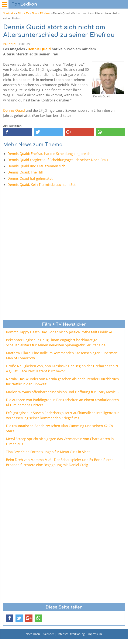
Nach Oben (33, 634)
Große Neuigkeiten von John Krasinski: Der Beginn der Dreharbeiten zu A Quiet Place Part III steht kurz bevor (62, 368)
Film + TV (23, 13)
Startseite (9, 13)
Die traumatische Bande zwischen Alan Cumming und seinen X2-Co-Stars (60, 428)
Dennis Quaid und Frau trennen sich (36, 166)
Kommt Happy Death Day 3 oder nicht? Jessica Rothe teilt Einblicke (59, 332)
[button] (17, 132)
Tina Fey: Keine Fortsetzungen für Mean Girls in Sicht (48, 452)
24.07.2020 (9, 44)
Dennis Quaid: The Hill (25, 172)
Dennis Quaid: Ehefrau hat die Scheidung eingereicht (49, 153)
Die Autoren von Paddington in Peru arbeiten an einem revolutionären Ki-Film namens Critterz (62, 402)
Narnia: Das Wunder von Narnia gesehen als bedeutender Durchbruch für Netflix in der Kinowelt (62, 381)
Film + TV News (41, 13)
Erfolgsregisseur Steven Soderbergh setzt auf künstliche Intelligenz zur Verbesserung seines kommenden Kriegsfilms (62, 415)
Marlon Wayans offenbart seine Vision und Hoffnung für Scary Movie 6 (62, 392)
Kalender (48, 634)
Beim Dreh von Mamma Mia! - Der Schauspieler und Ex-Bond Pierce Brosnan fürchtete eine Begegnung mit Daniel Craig (59, 462)
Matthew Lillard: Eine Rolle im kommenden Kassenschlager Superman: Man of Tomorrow (62, 355)
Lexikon (24, 4)
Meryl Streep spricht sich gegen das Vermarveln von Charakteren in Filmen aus (60, 441)
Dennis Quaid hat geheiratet (30, 178)
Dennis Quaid (39, 49)
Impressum (94, 634)
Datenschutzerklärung (71, 634)
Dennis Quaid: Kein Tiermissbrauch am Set (41, 184)
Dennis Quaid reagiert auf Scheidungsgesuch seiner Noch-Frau (57, 160)
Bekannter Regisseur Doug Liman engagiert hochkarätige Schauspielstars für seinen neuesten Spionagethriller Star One (55, 342)
